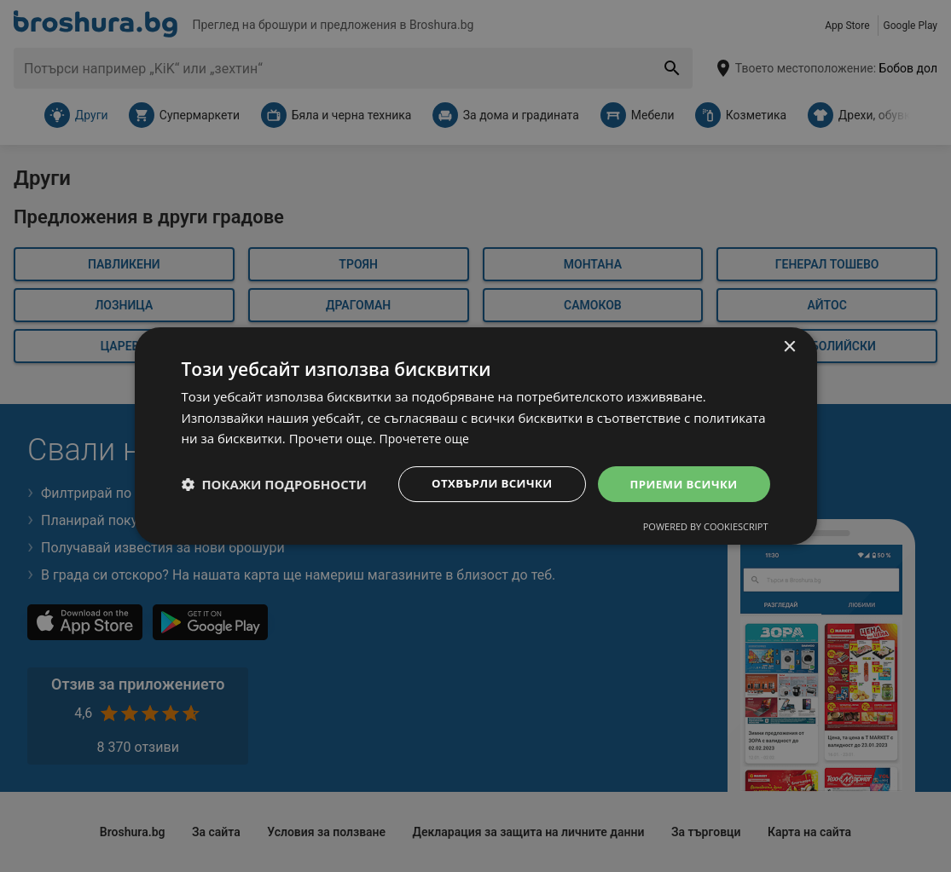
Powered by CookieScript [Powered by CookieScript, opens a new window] (705, 528)
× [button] (789, 345)
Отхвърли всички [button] (483, 484)
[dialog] (476, 436)
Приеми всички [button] (680, 484)
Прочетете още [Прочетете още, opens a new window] (427, 437)
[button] (274, 484)
